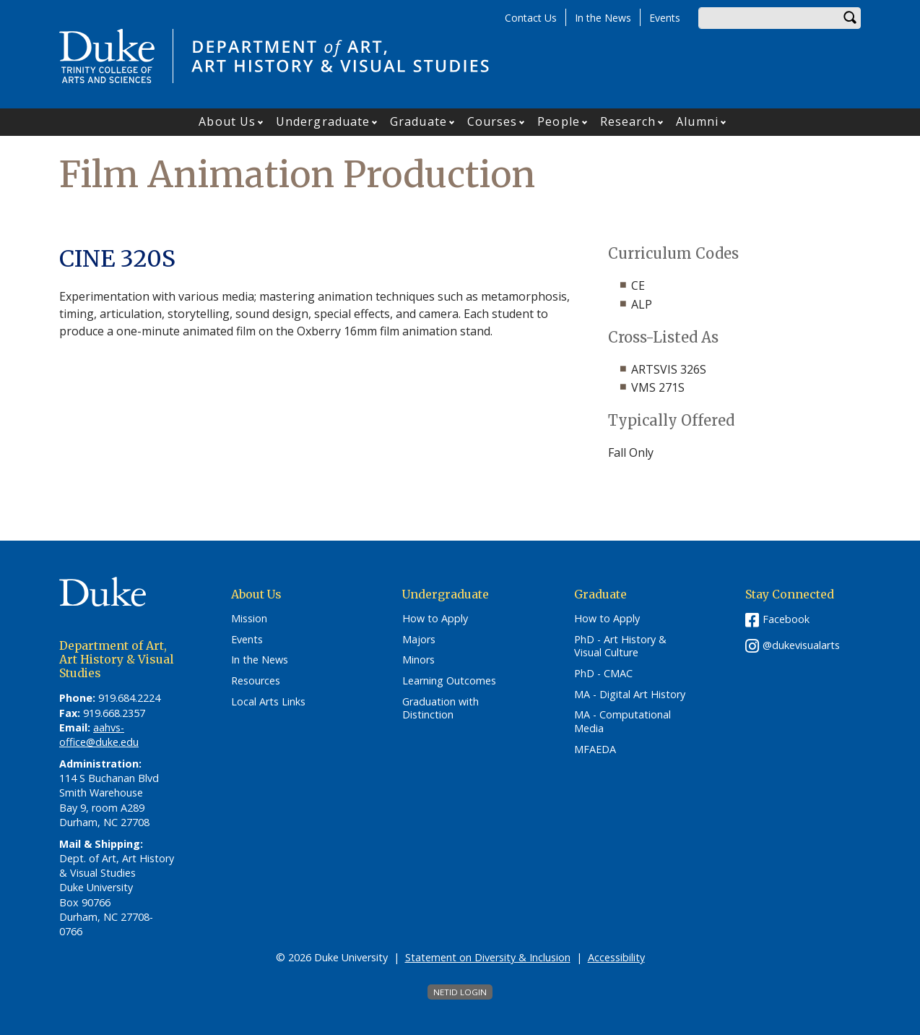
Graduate (418, 121)
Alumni (697, 121)
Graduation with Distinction (440, 708)
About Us (227, 121)
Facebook (786, 619)
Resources (255, 680)
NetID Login (460, 992)
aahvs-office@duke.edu (99, 735)
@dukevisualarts (801, 645)
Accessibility (616, 957)
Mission (249, 618)
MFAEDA (595, 749)
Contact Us (531, 18)
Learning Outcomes (449, 680)
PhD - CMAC (603, 673)
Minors (418, 659)
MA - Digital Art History (629, 694)
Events (664, 18)
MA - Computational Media (622, 721)
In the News (603, 18)
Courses (492, 121)
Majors (418, 639)
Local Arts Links (268, 701)
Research (628, 121)
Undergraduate (323, 121)
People (558, 121)
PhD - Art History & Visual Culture (620, 646)
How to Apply (435, 618)
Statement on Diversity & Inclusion (487, 957)
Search (850, 18)
